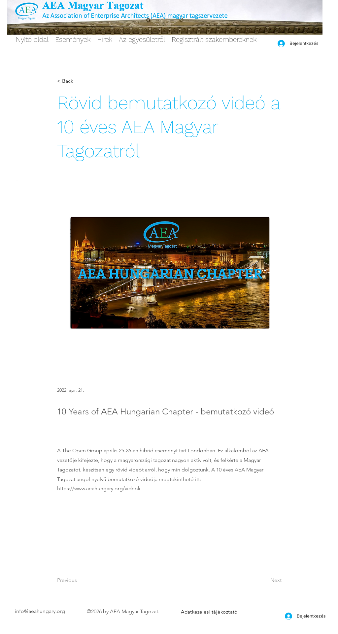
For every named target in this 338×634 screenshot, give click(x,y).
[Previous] (79, 580)
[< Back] (79, 81)
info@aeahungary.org (40, 611)
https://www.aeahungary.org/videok (99, 488)
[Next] (265, 580)
